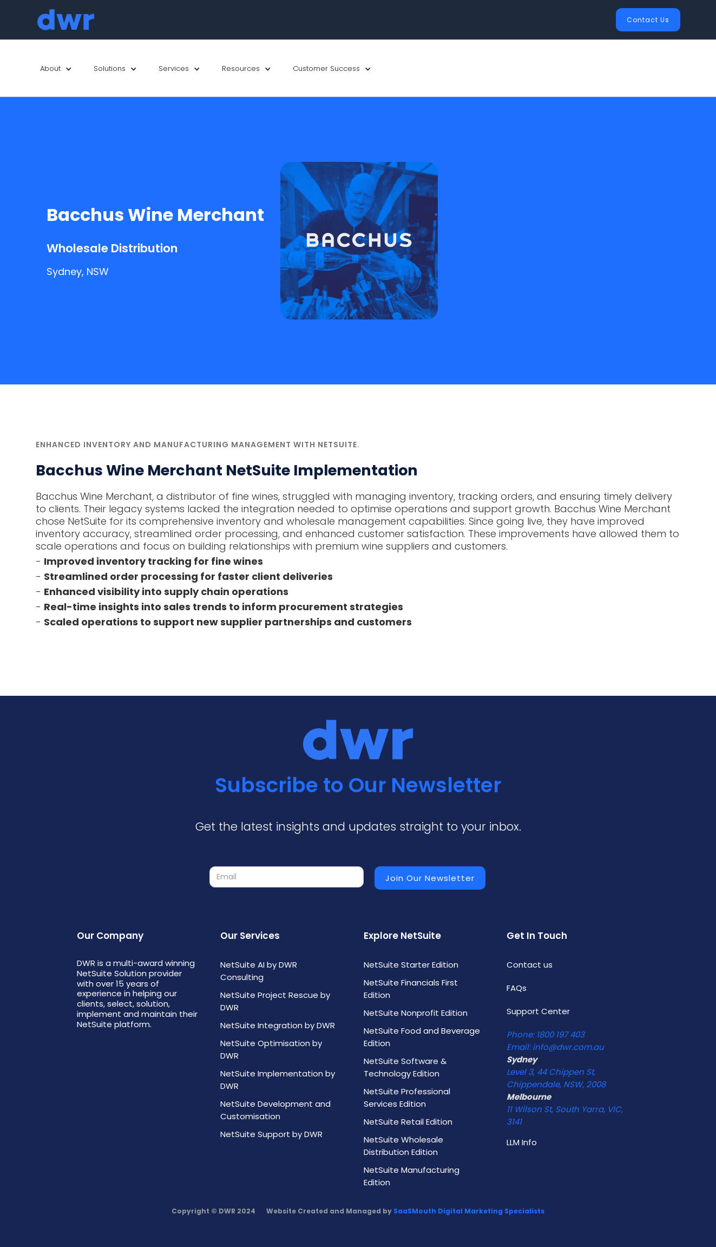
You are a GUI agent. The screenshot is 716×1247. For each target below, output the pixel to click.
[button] (56, 68)
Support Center (538, 1011)
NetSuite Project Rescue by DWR (275, 1001)
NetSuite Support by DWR (271, 1134)
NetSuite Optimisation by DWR (271, 1049)
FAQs (517, 988)
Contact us (530, 964)
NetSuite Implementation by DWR (277, 1080)
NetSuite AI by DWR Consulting (258, 971)
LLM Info (522, 1142)
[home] (66, 19)
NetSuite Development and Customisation (275, 1110)
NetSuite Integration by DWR (277, 1025)
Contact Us (648, 19)
